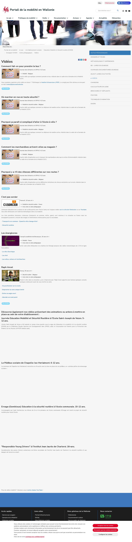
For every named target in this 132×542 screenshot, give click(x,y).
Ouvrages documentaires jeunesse (104, 70)
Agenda (90, 18)
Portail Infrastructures (42, 515)
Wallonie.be (109, 3)
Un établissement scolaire (33, 50)
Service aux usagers (8, 515)
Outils (45, 18)
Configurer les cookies (105, 534)
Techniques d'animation (100, 99)
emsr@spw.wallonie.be (15, 84)
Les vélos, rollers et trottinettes (13, 259)
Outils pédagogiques (25, 53)
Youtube (83, 210)
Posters (94, 95)
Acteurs (77, 18)
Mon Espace (124, 3)
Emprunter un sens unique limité (13, 290)
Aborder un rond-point (10, 297)
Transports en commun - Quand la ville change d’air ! (20, 221)
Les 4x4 (5, 255)
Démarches (116, 18)
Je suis (9, 18)
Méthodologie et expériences (102, 61)
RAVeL (37, 518)
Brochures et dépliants (100, 91)
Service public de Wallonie (76, 520)
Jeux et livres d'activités (101, 74)
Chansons (95, 82)
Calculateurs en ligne (100, 87)
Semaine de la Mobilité (9, 518)
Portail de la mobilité (10, 50)
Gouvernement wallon (75, 518)
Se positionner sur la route (11, 286)
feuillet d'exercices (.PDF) (50, 82)
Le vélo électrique (8, 252)
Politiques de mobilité (27, 18)
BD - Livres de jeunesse (99, 65)
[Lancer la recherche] (118, 10)
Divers (93, 104)
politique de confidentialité (35, 537)
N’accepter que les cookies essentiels (105, 530)
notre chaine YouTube (35, 490)
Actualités (103, 18)
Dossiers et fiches (98, 57)
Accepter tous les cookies (105, 525)
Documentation (61, 18)
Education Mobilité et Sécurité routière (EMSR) (58, 50)
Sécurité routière (8, 225)
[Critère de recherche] (108, 10)
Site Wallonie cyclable (42, 520)
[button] (83, 60)
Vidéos (94, 78)
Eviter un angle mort (9, 293)
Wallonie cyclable (8, 520)
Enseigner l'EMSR (11, 53)
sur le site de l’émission (67, 210)
